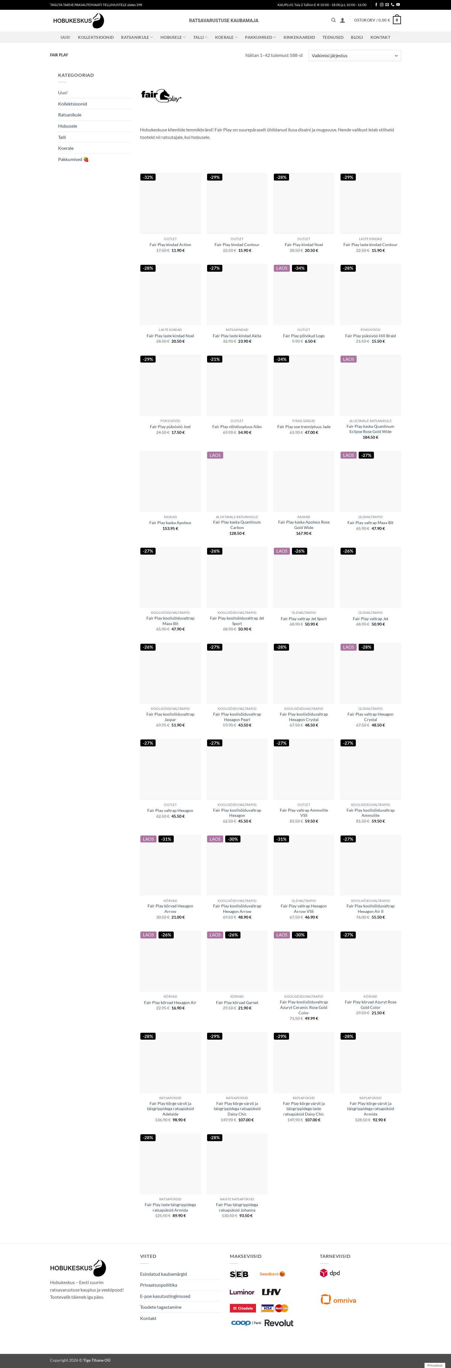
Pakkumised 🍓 (73, 159)
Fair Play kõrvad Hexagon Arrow (170, 908)
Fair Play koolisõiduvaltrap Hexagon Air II (371, 908)
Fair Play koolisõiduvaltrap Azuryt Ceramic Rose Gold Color (304, 1007)
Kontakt (380, 37)
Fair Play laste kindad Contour (370, 244)
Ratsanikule (137, 37)
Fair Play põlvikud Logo (304, 335)
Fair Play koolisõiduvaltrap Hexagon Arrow (237, 908)
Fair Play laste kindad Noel (170, 335)
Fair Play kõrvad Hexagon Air (170, 1002)
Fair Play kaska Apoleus (170, 522)
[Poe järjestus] (354, 55)
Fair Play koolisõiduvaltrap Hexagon (237, 813)
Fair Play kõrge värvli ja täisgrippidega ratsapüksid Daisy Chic (237, 1108)
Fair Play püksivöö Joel (170, 426)
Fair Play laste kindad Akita (237, 335)
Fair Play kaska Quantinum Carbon (237, 525)
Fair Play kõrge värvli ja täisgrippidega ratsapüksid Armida (370, 1108)
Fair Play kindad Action (170, 244)
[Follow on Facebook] (376, 5)
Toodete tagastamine (160, 1307)
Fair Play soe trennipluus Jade (303, 426)
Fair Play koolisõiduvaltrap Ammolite (371, 813)
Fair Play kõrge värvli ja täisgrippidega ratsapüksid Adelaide (170, 1108)
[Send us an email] (387, 5)
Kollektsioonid (96, 37)
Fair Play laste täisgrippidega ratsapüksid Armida (170, 1207)
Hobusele (173, 37)
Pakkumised (260, 37)
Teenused (332, 37)
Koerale (226, 37)
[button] (342, 20)
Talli (200, 37)
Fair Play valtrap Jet (370, 618)
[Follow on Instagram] (381, 5)
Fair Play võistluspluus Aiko (237, 426)
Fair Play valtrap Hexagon (170, 810)
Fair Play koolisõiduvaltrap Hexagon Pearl (237, 717)
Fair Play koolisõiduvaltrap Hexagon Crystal (304, 717)
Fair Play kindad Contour (237, 244)
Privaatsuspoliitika (158, 1284)
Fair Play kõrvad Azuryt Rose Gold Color (370, 1004)
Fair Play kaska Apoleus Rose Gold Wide (304, 525)
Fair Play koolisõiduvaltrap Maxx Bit (170, 621)
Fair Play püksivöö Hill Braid (370, 335)
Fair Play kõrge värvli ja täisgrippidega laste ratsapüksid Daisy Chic (304, 1108)
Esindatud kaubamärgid (163, 1274)
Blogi (357, 37)
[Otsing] (333, 20)
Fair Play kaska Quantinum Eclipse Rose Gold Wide (370, 429)
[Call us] (392, 5)
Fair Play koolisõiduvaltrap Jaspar (170, 717)
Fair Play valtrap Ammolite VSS (304, 813)
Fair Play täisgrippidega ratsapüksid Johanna (237, 1207)
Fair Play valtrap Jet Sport (304, 618)
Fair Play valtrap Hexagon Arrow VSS (304, 908)
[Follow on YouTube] (398, 5)
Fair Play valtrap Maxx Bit (370, 522)
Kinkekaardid (299, 37)
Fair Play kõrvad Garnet (237, 1002)
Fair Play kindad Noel (304, 244)
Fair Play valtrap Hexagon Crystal (370, 717)
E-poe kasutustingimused (165, 1296)
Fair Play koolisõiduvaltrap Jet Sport (237, 621)
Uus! (65, 37)
